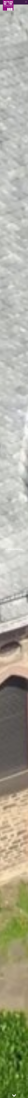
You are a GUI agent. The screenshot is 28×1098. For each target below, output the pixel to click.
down (14, 1095)
